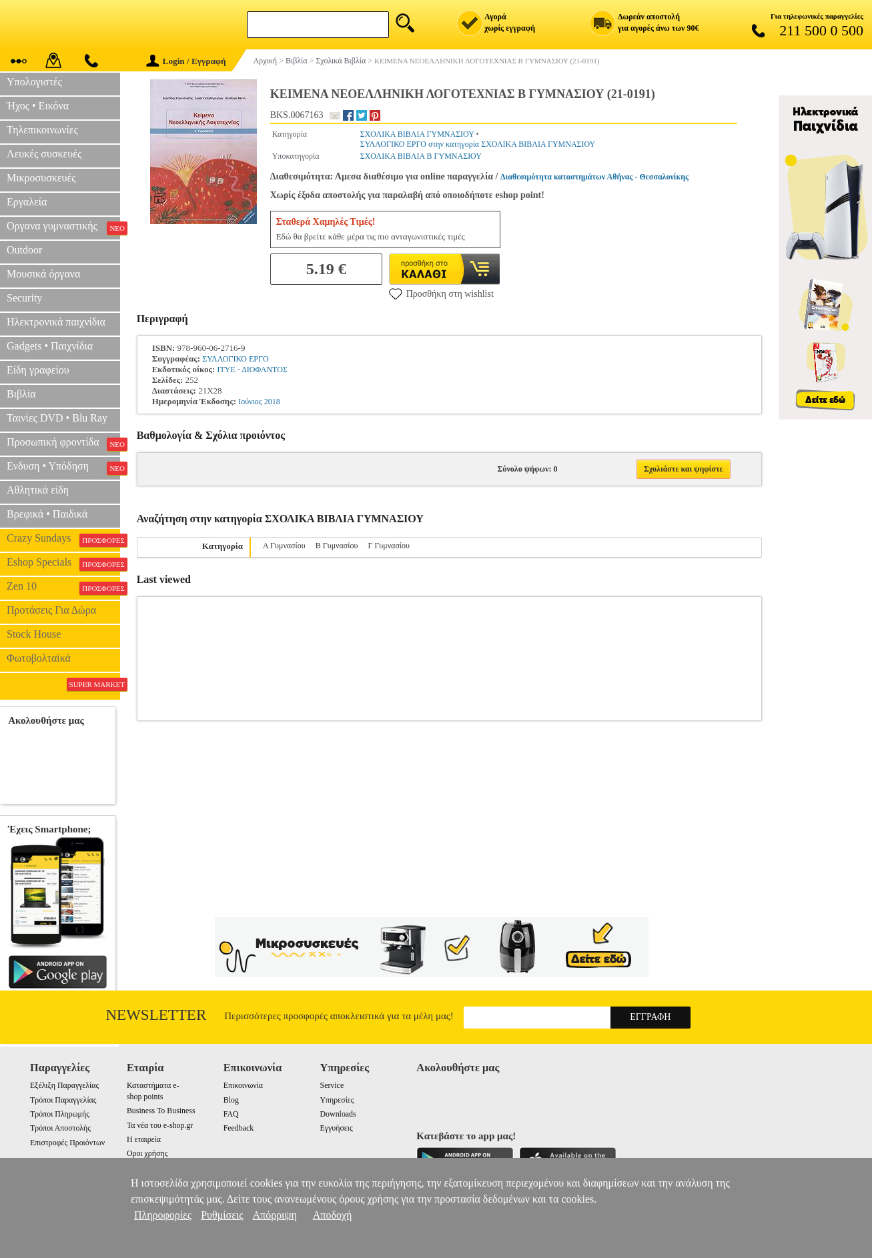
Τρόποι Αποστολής (60, 1128)
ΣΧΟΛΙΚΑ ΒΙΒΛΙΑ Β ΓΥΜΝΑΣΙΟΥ (421, 156)
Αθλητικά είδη (38, 490)
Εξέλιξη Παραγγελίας (64, 1085)
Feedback (239, 1128)
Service (332, 1085)
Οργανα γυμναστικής (63, 227)
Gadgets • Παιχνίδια (50, 346)
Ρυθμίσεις (222, 1215)
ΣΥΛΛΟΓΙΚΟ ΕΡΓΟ (235, 359)
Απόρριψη (275, 1215)
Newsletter (156, 1015)
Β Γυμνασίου (337, 545)
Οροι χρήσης (147, 1153)
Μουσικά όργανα (43, 273)
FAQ (231, 1114)
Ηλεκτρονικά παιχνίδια (56, 322)
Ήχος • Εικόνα (38, 105)
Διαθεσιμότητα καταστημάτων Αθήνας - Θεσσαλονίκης (594, 176)
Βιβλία (21, 394)
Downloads (338, 1114)
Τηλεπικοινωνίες (42, 129)
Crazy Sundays (63, 539)
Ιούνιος (250, 401)
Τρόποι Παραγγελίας (63, 1100)
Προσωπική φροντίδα (63, 443)
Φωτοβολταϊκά (39, 658)
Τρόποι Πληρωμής (59, 1114)
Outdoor (24, 249)
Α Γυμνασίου (284, 545)
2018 (272, 401)
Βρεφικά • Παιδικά (47, 514)
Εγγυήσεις (336, 1128)
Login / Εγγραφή (186, 61)
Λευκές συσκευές (44, 153)
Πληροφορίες (162, 1215)
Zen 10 (63, 587)
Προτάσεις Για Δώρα (51, 610)
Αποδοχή (332, 1215)
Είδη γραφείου (38, 370)
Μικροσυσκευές (41, 177)
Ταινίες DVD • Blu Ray (57, 418)
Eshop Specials (63, 563)
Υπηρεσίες (337, 1100)
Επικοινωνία (243, 1085)
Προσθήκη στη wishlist (441, 293)
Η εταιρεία (144, 1139)
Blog (231, 1100)
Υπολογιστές (34, 81)
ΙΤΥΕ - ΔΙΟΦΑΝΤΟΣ (252, 369)
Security (24, 297)
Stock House (34, 634)
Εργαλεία (27, 201)
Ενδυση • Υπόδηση (63, 467)
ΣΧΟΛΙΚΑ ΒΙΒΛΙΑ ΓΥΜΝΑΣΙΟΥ (417, 134)
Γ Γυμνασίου (389, 545)
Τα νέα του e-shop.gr (160, 1125)
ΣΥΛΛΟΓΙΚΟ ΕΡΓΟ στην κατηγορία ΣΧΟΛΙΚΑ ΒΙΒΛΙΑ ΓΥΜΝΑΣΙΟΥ (478, 144)
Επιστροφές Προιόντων (67, 1142)
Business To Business (161, 1110)
